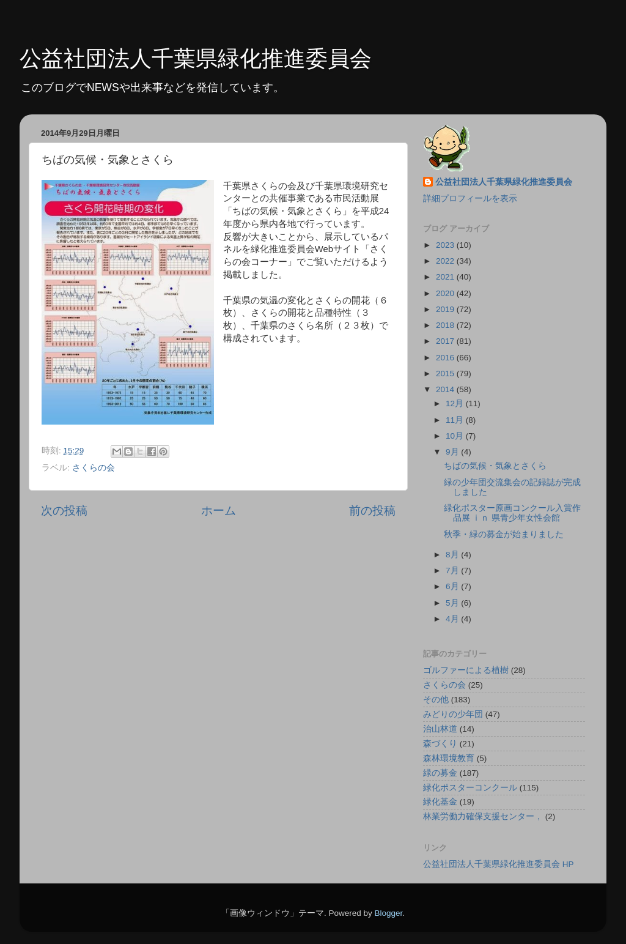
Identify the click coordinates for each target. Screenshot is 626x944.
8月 (453, 554)
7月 (453, 570)
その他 (436, 699)
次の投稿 (64, 510)
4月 (453, 618)
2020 (446, 293)
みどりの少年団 (453, 714)
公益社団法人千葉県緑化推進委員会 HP (498, 864)
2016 (446, 357)
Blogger (388, 913)
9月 (453, 451)
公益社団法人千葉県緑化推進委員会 (196, 58)
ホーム (218, 510)
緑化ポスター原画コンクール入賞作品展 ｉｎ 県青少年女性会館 (512, 513)
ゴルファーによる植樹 (466, 670)
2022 (446, 261)
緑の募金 (440, 773)
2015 (446, 373)
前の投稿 (372, 510)
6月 (453, 586)
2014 (446, 389)
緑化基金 (440, 801)
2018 (446, 325)
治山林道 (440, 729)
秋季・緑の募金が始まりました (504, 534)
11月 (456, 420)
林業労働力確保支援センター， (483, 816)
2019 (446, 309)
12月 (456, 403)
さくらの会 (93, 467)
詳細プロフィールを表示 (470, 198)
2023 (446, 245)
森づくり (440, 743)
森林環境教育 (448, 758)
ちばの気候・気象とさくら (495, 465)
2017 (446, 341)
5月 (453, 603)
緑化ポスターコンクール (470, 787)
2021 (446, 276)
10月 (456, 435)
